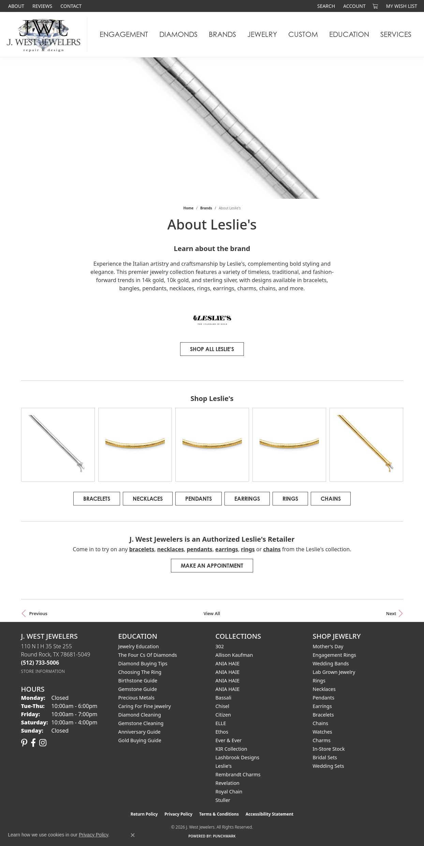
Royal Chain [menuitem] (229, 791)
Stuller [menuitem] (223, 800)
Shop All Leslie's (212, 349)
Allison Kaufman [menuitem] (234, 655)
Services (395, 34)
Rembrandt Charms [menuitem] (238, 774)
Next (391, 613)
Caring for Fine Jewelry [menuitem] (144, 706)
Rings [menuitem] (319, 680)
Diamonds (178, 34)
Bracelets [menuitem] (323, 714)
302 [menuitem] (220, 646)
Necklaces (148, 498)
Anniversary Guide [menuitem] (139, 732)
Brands (222, 34)
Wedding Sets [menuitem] (328, 766)
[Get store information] (43, 671)
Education (349, 34)
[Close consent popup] (133, 835)
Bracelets (96, 498)
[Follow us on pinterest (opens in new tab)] (24, 743)
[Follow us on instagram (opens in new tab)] (42, 743)
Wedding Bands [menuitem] (331, 663)
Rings (290, 498)
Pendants (198, 498)
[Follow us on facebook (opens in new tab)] (33, 743)
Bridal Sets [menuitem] (325, 757)
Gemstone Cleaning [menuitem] (141, 723)
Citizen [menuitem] (223, 714)
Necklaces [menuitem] (324, 689)
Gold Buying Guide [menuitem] (139, 740)
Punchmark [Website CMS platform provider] (224, 836)
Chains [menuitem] (320, 723)
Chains (331, 498)
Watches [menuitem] (322, 732)
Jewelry (262, 34)
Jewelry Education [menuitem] (138, 646)
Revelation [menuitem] (228, 783)
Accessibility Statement (269, 814)
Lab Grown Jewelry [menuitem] (334, 672)
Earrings (247, 498)
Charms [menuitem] (322, 740)
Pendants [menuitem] (324, 697)
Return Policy (144, 814)
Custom (303, 34)
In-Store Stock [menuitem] (329, 749)
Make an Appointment (212, 565)
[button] (325, 6)
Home (189, 208)
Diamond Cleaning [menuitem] (139, 714)
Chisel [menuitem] (222, 706)
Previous (38, 613)
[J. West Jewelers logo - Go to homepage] (45, 34)
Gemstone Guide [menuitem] (137, 689)
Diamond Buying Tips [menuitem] (142, 663)
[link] (15, 6)
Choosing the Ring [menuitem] (140, 672)
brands (206, 208)
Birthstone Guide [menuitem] (138, 680)
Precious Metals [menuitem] (136, 697)
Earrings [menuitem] (322, 706)
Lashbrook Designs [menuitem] (238, 757)
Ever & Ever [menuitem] (229, 740)
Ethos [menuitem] (222, 732)
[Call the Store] (40, 662)
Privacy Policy (178, 814)
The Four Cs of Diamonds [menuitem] (147, 655)
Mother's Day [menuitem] (328, 646)
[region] (212, 444)
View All (212, 613)
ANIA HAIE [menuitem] (228, 663)
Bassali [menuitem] (224, 697)
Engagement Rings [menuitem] (334, 655)
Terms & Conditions (219, 814)
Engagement (124, 34)
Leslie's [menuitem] (224, 766)
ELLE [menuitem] (221, 723)
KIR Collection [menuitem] (231, 749)
